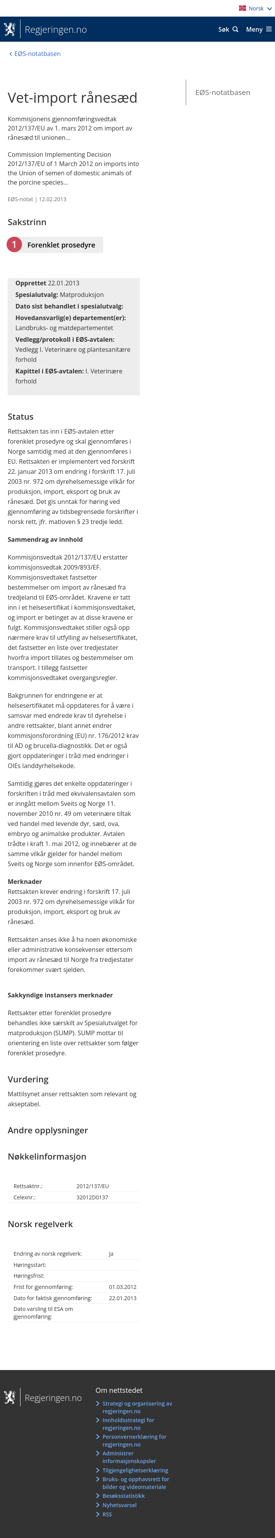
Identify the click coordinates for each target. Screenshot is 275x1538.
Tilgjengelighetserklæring (135, 1470)
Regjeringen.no (53, 29)
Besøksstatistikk (123, 1495)
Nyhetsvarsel (119, 1505)
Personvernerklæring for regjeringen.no (134, 1440)
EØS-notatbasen (223, 92)
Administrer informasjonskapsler (129, 1457)
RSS (107, 1514)
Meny (254, 29)
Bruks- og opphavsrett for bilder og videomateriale (135, 1483)
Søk (224, 29)
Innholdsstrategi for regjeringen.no (128, 1423)
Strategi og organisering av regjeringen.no (137, 1407)
